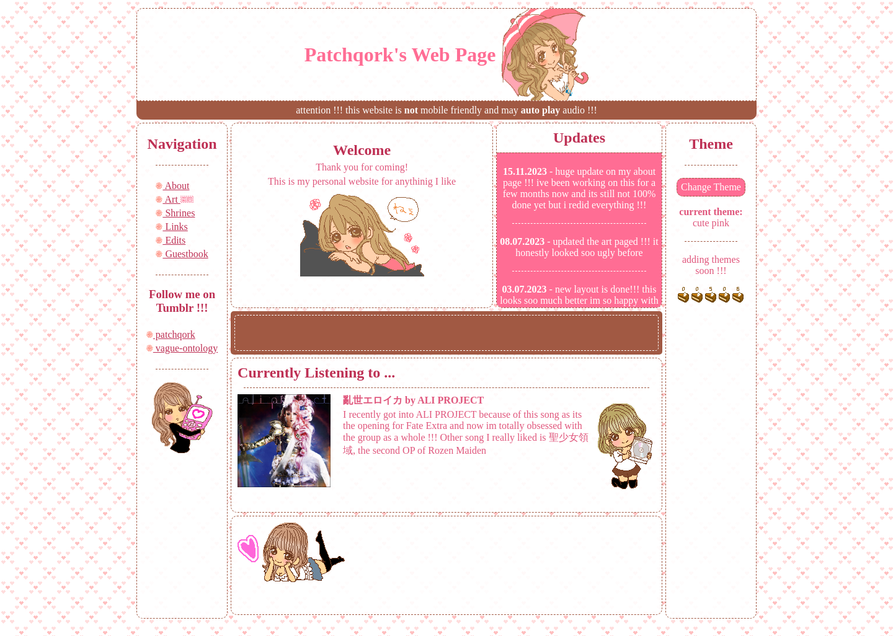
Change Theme (711, 187)
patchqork (170, 334)
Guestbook (182, 254)
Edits (170, 240)
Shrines (175, 213)
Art (168, 199)
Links (171, 226)
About (172, 185)
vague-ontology (182, 348)
